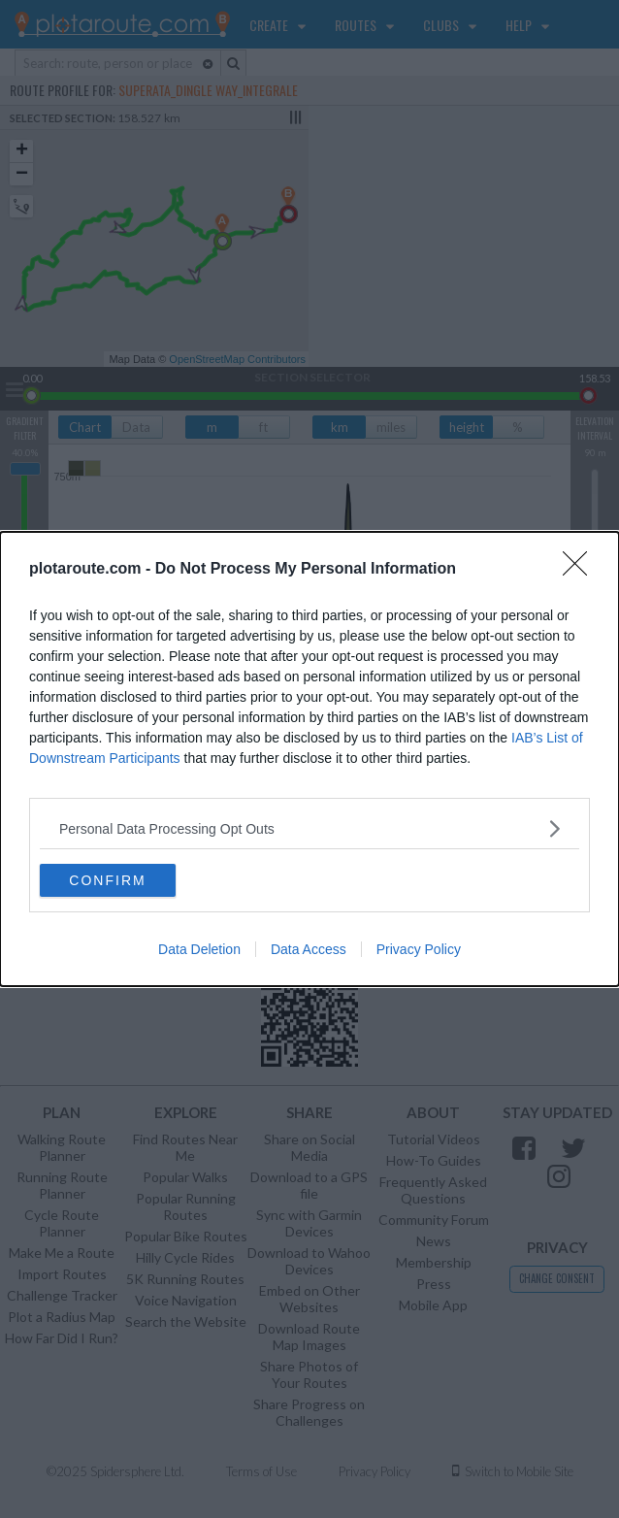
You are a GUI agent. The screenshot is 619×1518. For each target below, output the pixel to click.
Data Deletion (199, 949)
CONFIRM (107, 879)
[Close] (581, 569)
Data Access (308, 949)
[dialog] (309, 759)
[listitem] (309, 828)
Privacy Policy (418, 949)
